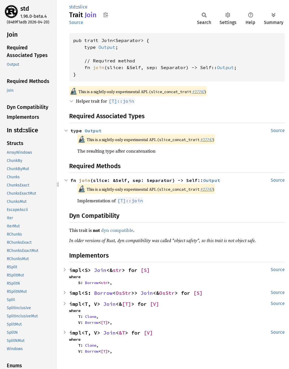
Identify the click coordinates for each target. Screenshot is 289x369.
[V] (154, 304)
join (98, 67)
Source (76, 22)
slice (82, 7)
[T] (126, 304)
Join (100, 270)
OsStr (123, 293)
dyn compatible (117, 230)
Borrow (91, 282)
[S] (145, 270)
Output (106, 47)
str (117, 270)
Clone (90, 316)
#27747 (198, 92)
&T (122, 333)
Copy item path (105, 14)
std (24, 8)
